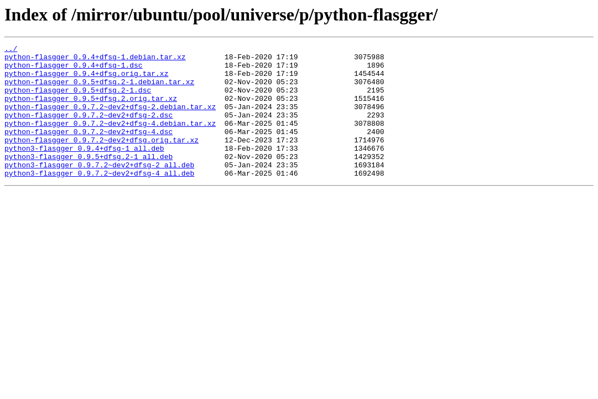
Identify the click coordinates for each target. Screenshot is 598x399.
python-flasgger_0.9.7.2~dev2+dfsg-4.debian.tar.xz (110, 140)
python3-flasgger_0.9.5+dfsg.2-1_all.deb (88, 180)
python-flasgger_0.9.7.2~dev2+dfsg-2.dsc (88, 130)
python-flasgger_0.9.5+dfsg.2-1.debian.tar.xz (99, 90)
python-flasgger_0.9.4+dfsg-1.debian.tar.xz (95, 60)
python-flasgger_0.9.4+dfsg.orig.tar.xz (86, 80)
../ (10, 50)
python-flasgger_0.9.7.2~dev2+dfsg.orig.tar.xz (101, 160)
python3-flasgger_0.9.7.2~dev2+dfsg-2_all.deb (99, 190)
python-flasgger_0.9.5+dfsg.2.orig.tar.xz (90, 110)
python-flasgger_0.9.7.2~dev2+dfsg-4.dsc (88, 150)
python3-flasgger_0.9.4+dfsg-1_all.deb (84, 170)
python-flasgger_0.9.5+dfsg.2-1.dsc (77, 100)
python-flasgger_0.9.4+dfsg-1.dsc (73, 70)
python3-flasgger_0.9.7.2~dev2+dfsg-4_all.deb (99, 199)
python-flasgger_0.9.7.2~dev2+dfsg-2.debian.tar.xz (110, 120)
